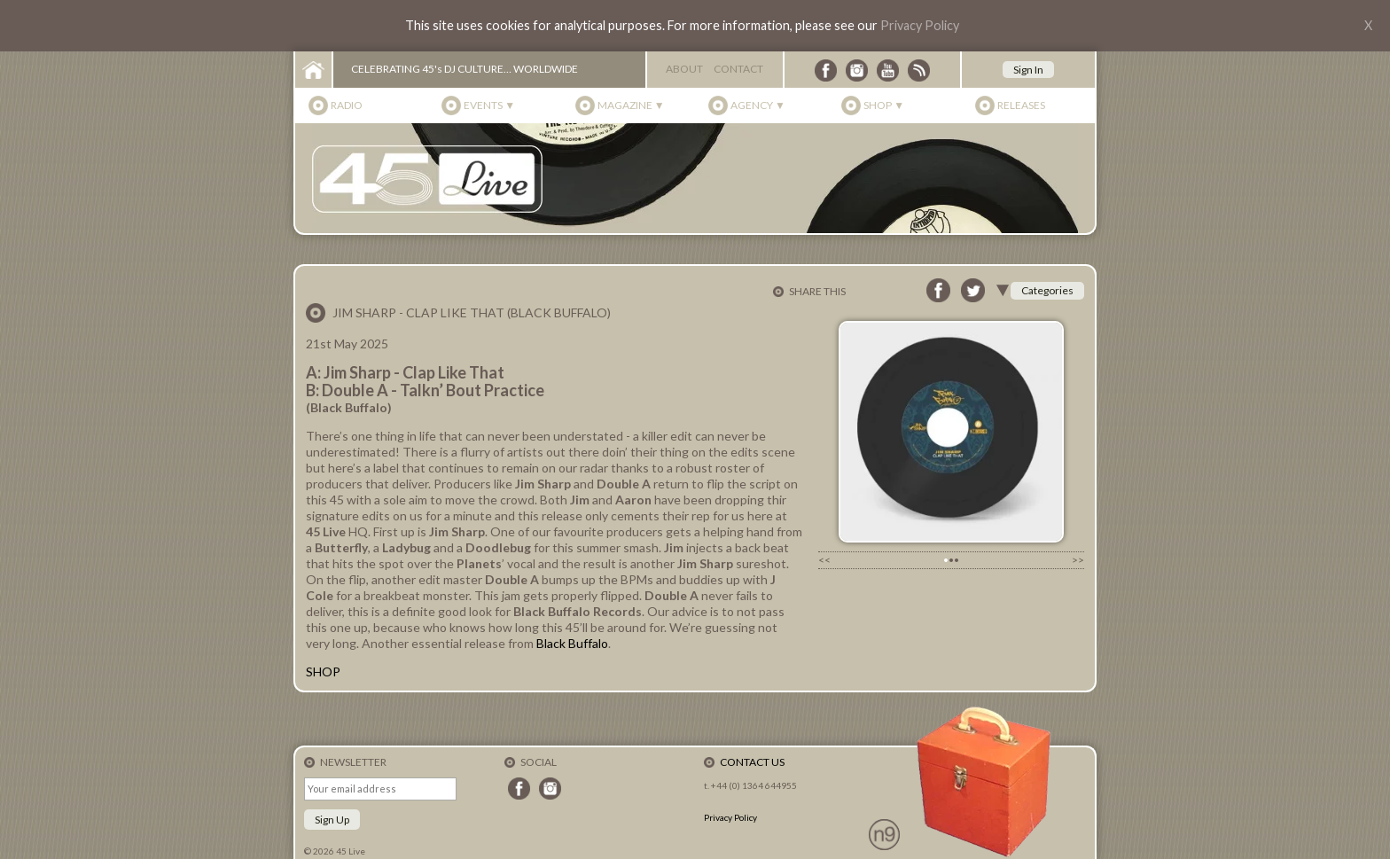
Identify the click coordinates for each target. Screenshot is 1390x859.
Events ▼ (489, 105)
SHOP (323, 671)
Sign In (1028, 69)
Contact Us (752, 762)
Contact (738, 68)
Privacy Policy (919, 25)
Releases (1021, 105)
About (684, 68)
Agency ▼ (757, 105)
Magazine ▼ (631, 105)
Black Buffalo (572, 643)
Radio (347, 105)
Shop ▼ (883, 105)
